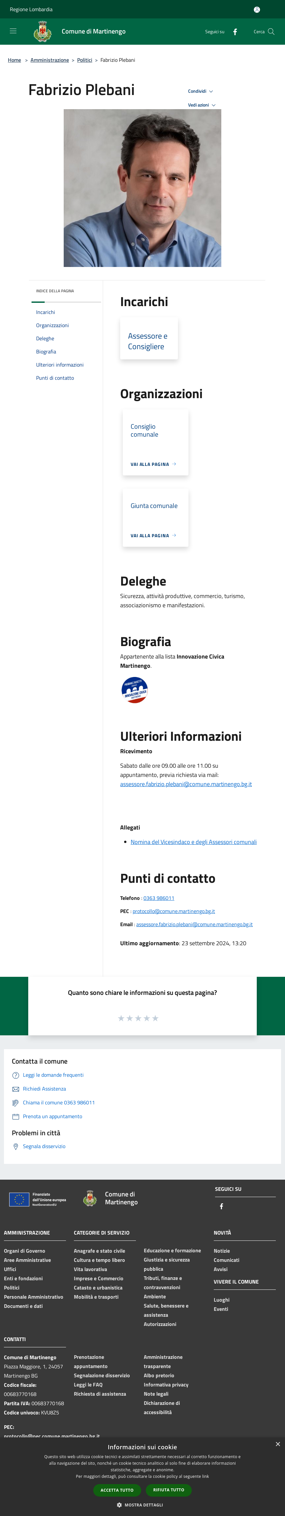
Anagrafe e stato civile (99, 1251)
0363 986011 (158, 898)
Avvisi (221, 1269)
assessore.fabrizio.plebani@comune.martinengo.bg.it (186, 784)
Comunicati (226, 1260)
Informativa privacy (166, 1384)
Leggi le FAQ (88, 1384)
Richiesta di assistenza (100, 1394)
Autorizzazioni (160, 1324)
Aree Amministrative (27, 1260)
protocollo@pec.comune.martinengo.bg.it (52, 1436)
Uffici (10, 1269)
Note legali (156, 1394)
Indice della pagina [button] (55, 291)
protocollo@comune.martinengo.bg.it (174, 911)
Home (14, 60)
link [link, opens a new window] (205, 1476)
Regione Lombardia (31, 9)
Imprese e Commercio (98, 1278)
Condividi (201, 91)
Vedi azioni (203, 105)
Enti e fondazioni (23, 1278)
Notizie (222, 1251)
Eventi (221, 1309)
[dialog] (142, 1476)
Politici (84, 60)
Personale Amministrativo (33, 1297)
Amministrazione (50, 60)
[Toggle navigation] (13, 31)
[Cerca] (271, 32)
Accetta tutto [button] (117, 1490)
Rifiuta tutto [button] (169, 1490)
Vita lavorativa (90, 1269)
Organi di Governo (24, 1251)
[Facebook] (232, 31)
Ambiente (155, 1296)
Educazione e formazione (172, 1250)
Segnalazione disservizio (102, 1375)
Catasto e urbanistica (98, 1287)
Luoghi (222, 1300)
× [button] (277, 1444)
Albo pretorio (159, 1375)
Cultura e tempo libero (99, 1260)
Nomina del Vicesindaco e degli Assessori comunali (194, 841)
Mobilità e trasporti (96, 1297)
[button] (142, 1505)
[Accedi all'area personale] (257, 10)
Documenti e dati (23, 1306)
